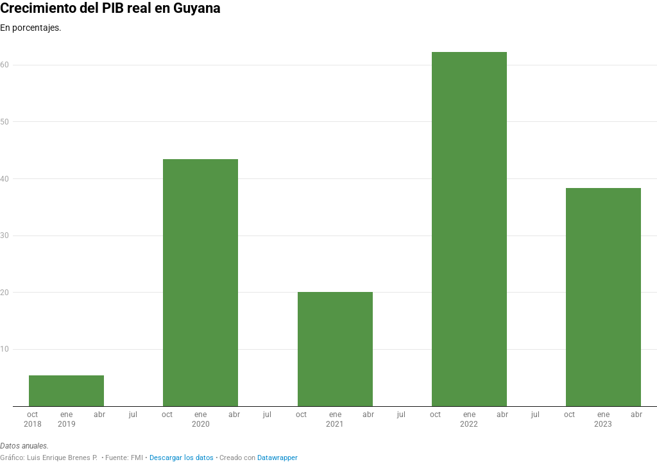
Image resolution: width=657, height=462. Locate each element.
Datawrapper (277, 458)
